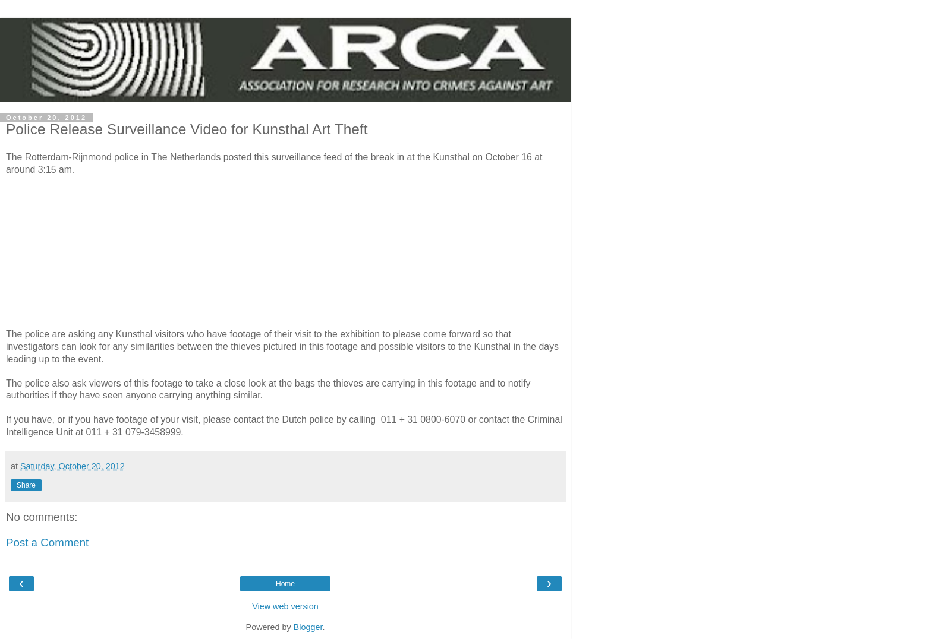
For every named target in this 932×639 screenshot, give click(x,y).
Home (285, 584)
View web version (285, 606)
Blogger (308, 627)
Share (26, 485)
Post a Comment (47, 542)
